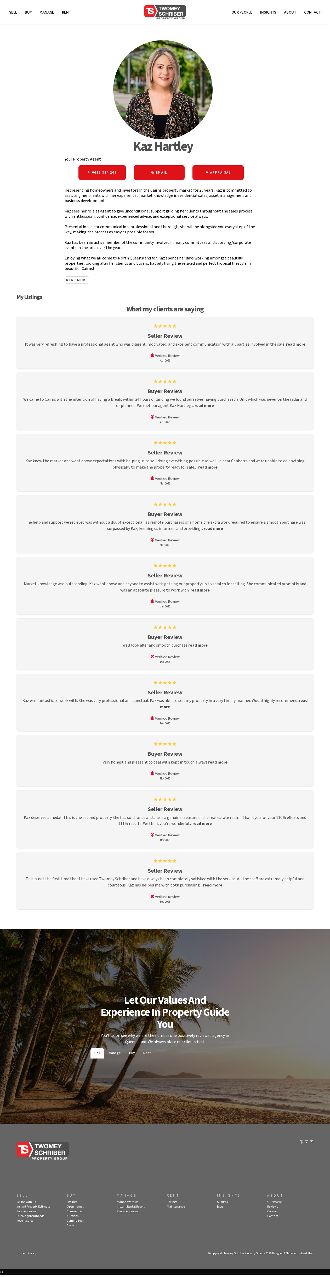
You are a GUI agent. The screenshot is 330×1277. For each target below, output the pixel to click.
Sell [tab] (97, 1054)
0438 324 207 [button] (102, 172)
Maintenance (176, 1208)
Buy (28, 12)
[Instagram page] (306, 1144)
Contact (312, 12)
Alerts (70, 1227)
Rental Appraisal (128, 1213)
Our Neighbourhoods (30, 1217)
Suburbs (222, 1203)
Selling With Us (26, 1203)
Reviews (272, 1208)
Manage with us (127, 1203)
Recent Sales (24, 1222)
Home (21, 1255)
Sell (13, 12)
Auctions (72, 1217)
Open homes (75, 1208)
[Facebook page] (301, 1144)
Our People (241, 12)
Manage (46, 12)
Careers (272, 1213)
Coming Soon (75, 1222)
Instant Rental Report (131, 1208)
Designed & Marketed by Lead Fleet (293, 1255)
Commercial (75, 1213)
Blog (220, 1208)
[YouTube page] (311, 1144)
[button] (159, 172)
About (290, 12)
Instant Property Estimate (33, 1208)
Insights (268, 12)
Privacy (32, 1255)
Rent (66, 12)
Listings (72, 1203)
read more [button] (296, 344)
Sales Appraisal (26, 1213)
